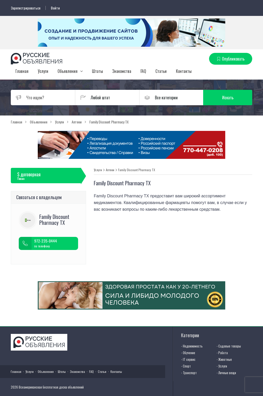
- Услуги (222, 366)
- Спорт (186, 366)
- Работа (222, 353)
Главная (22, 71)
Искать (227, 97)
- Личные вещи (226, 373)
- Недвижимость (192, 346)
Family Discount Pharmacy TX (136, 170)
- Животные (224, 359)
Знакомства (121, 71)
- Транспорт (189, 373)
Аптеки (110, 170)
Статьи (161, 71)
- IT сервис (188, 359)
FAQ (143, 71)
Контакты (184, 71)
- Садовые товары (229, 346)
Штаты (97, 71)
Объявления (68, 71)
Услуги (43, 71)
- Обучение (188, 353)
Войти (55, 8)
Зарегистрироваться (25, 8)
